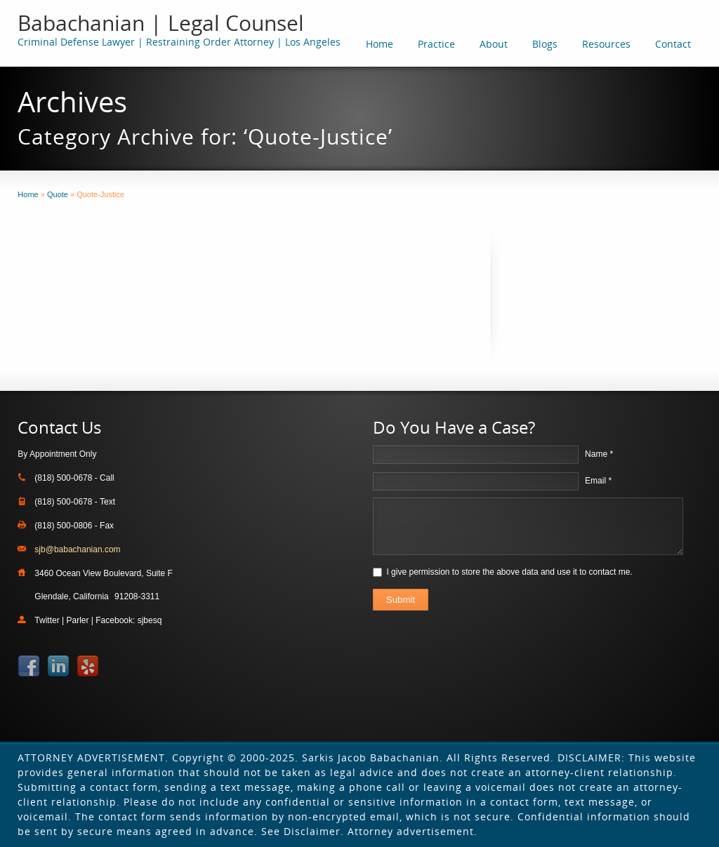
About (494, 44)
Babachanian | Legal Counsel (161, 22)
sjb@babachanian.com (77, 549)
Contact (673, 44)
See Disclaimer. (302, 831)
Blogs (545, 44)
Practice (436, 44)
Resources (606, 44)
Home (379, 44)
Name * (599, 454)
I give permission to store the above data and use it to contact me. (509, 572)
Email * (598, 481)
